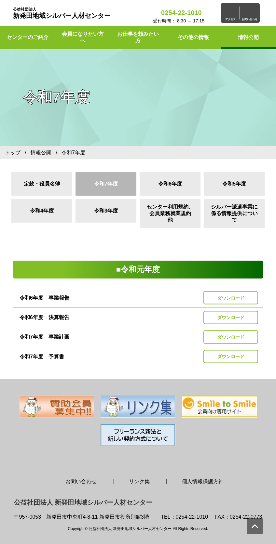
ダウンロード (230, 297)
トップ (13, 152)
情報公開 (248, 37)
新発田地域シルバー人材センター (62, 13)
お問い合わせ (81, 481)
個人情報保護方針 (203, 481)
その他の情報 (193, 37)
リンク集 (139, 481)
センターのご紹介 (27, 37)
